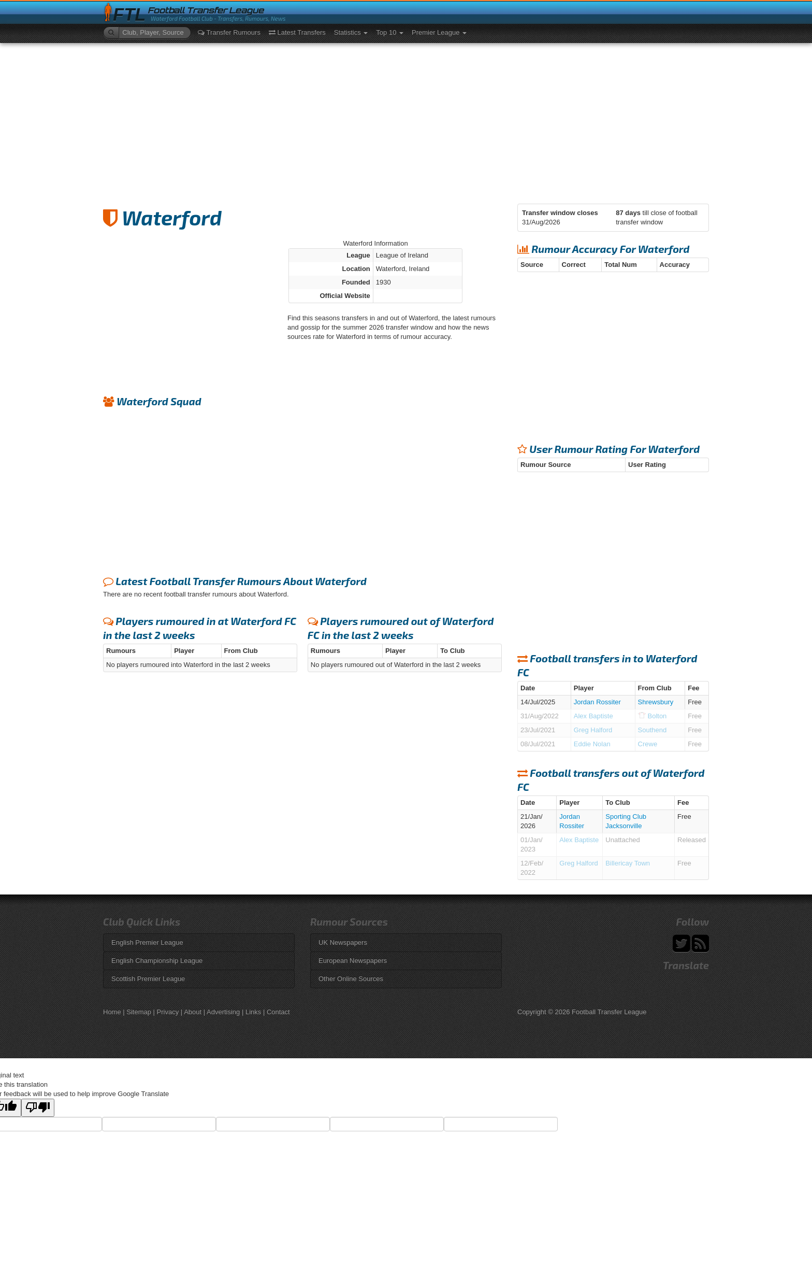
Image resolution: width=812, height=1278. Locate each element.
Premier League (439, 32)
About (192, 1012)
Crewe (648, 744)
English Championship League (156, 960)
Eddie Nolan (592, 744)
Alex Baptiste (593, 716)
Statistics (351, 32)
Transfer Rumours (229, 32)
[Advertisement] (406, 120)
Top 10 (389, 32)
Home (112, 1012)
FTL (129, 15)
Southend (652, 730)
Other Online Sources (350, 979)
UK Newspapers (342, 942)
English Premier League (147, 942)
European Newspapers (352, 960)
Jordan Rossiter (597, 702)
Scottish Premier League (148, 979)
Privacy (168, 1012)
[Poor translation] (37, 1108)
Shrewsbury (656, 702)
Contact (278, 1012)
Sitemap (138, 1012)
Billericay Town (627, 863)
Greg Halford (593, 730)
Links (253, 1012)
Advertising (223, 1012)
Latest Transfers (297, 32)
